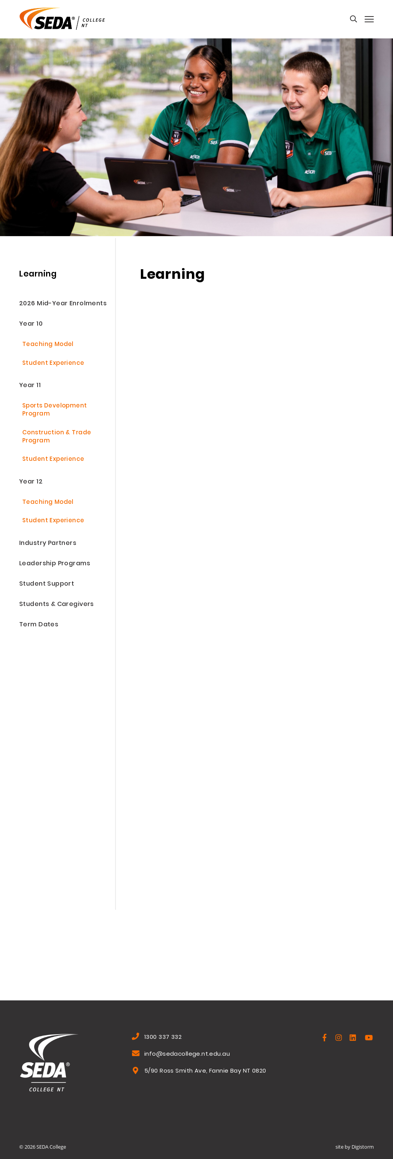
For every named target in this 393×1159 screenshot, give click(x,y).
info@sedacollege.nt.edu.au (187, 1054)
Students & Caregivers (56, 605)
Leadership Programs (54, 564)
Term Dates (38, 625)
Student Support (46, 584)
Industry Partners (47, 544)
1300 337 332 (163, 1037)
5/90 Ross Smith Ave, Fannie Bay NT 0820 (205, 1071)
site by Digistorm (354, 1146)
